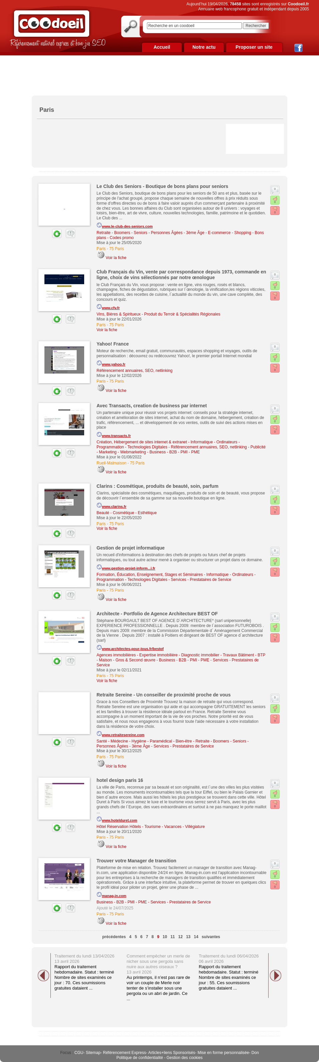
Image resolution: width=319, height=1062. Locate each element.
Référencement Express (124, 1052)
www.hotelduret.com (117, 819)
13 (188, 936)
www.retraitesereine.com (120, 734)
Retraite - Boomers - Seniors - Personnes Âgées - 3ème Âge (150, 232)
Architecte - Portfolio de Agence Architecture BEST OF (157, 613)
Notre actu (203, 47)
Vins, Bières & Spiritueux (119, 314)
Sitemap (93, 1052)
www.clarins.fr (111, 505)
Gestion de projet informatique (131, 548)
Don (255, 1052)
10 (165, 936)
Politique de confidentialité (139, 1057)
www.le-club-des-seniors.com (125, 225)
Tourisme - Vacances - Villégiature (174, 826)
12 (180, 936)
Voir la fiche (116, 257)
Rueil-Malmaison (111, 463)
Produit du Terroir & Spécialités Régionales (182, 314)
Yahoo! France (113, 344)
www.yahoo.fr (111, 363)
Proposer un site (253, 47)
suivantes (211, 936)
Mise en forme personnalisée (223, 1052)
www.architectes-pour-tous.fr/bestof (130, 648)
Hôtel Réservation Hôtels (119, 826)
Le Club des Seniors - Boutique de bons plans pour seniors (162, 186)
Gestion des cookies (185, 1057)
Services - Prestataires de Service (201, 579)
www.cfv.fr (108, 307)
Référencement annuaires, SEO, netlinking (134, 370)
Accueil (162, 47)
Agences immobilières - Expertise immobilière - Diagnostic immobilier (158, 655)
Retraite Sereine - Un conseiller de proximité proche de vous (163, 694)
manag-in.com (111, 895)
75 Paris (116, 248)
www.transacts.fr (114, 435)
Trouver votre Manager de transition (136, 860)
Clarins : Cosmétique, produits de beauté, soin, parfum (157, 486)
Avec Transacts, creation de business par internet (152, 405)
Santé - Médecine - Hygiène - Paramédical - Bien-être (144, 741)
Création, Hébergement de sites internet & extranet (142, 442)
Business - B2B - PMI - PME (175, 452)
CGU (79, 1052)
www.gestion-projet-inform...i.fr (126, 567)
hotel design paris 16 (120, 780)
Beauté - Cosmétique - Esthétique (127, 512)
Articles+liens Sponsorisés (171, 1052)
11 (172, 936)
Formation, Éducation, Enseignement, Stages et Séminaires (150, 574)
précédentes (114, 936)
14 (196, 936)
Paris (101, 248)
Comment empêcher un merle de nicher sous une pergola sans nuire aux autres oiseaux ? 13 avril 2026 (158, 964)
